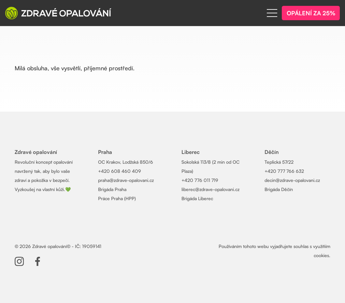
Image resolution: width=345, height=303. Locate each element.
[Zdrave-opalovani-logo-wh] (58, 13)
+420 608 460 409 (119, 171)
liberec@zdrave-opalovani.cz (210, 189)
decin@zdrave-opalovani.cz (292, 180)
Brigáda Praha (112, 189)
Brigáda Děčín (279, 189)
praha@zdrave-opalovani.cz (126, 180)
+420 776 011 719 (199, 180)
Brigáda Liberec (197, 198)
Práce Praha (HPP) (117, 198)
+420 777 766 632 (284, 171)
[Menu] (272, 13)
